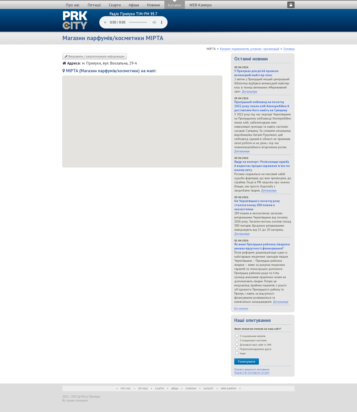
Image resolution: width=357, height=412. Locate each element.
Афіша (134, 5)
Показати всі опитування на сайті (252, 372)
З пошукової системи (251, 340)
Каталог (174, 5)
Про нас (73, 5)
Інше (240, 353)
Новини (153, 5)
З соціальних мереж (250, 336)
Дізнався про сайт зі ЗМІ (253, 344)
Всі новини (241, 308)
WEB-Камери (200, 5)
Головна (289, 49)
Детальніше (249, 91)
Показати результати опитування (251, 369)
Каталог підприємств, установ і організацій (249, 49)
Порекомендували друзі (253, 349)
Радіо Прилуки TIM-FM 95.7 (133, 13)
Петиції (94, 5)
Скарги (115, 5)
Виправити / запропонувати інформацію (94, 56)
